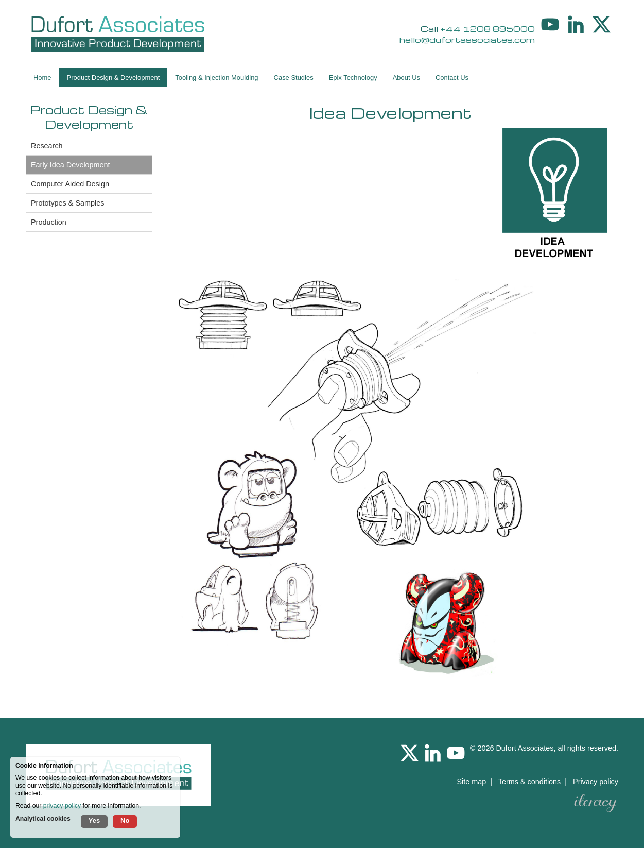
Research (47, 146)
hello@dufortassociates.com (467, 39)
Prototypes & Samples (67, 203)
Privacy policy (595, 781)
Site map (471, 781)
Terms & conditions (529, 781)
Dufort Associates (524, 748)
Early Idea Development (70, 165)
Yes (94, 820)
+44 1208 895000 (487, 28)
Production (48, 222)
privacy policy (62, 805)
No (124, 820)
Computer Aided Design (70, 184)
